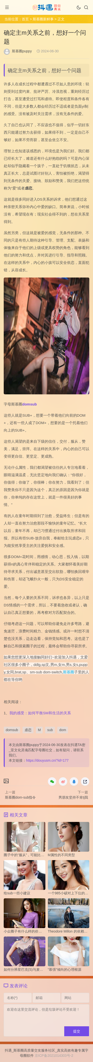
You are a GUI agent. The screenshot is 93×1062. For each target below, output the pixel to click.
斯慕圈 (68, 672)
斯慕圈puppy (22, 51)
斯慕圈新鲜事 (43, 19)
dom (62, 730)
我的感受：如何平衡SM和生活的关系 (40, 713)
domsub (29, 404)
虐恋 (28, 730)
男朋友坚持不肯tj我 (73, 797)
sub (50, 730)
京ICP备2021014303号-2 (54, 1056)
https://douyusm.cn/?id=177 (47, 760)
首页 (25, 19)
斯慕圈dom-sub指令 (20, 797)
